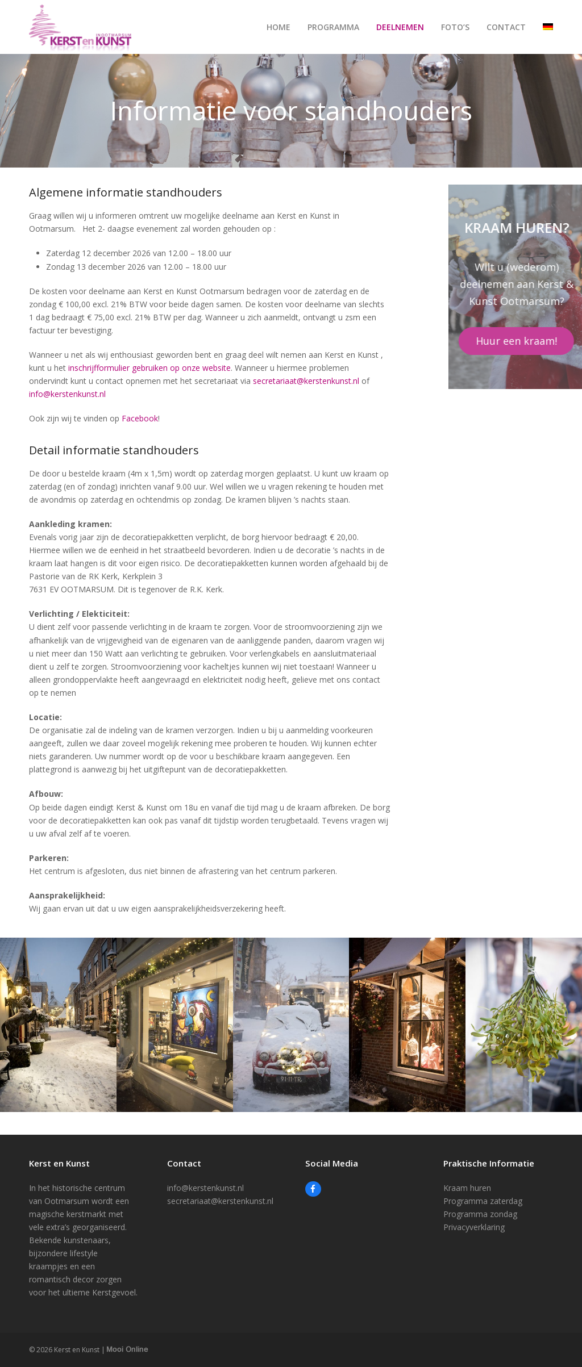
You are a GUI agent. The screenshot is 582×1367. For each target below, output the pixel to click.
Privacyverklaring (474, 1227)
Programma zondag (480, 1214)
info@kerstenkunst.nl (67, 393)
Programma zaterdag (482, 1200)
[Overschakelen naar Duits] (548, 27)
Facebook (140, 418)
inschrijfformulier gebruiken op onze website (149, 367)
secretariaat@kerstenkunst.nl (306, 380)
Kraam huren (467, 1187)
